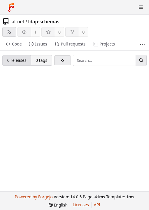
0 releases (17, 60)
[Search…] (141, 60)
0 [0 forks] (83, 32)
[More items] (142, 44)
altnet (18, 21)
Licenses (81, 204)
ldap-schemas (43, 21)
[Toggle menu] (141, 7)
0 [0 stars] (59, 32)
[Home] (11, 7)
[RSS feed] (9, 32)
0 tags (41, 60)
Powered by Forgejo (34, 197)
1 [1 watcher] (35, 32)
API (97, 204)
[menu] (58, 205)
